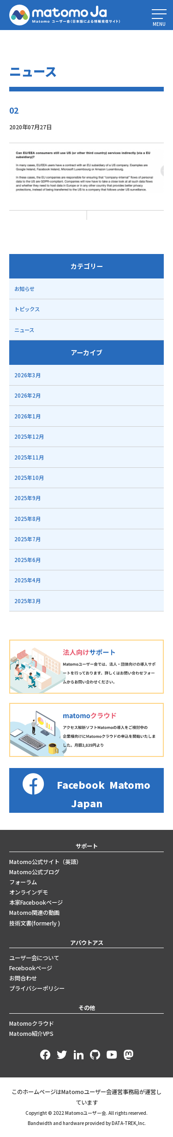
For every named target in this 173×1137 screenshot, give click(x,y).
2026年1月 (27, 416)
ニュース (24, 329)
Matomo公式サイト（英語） (45, 862)
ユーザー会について (34, 958)
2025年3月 (27, 601)
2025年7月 (27, 539)
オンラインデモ (28, 892)
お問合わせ (23, 978)
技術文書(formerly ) (34, 923)
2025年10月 (29, 477)
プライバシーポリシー (37, 988)
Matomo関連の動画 (34, 912)
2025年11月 (29, 457)
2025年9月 (27, 498)
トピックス (27, 309)
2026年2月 (27, 395)
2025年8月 (27, 518)
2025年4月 (27, 580)
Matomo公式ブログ (34, 872)
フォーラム (23, 882)
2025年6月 (27, 559)
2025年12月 (29, 436)
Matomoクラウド (31, 1023)
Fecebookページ (30, 968)
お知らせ (24, 288)
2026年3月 (27, 375)
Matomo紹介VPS (31, 1033)
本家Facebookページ (36, 902)
